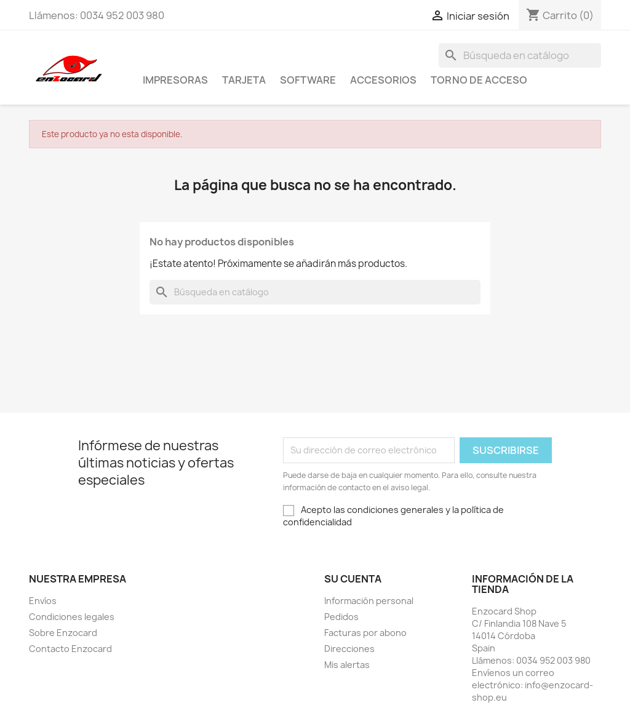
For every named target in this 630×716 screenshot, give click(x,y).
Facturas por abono (365, 632)
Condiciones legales (71, 617)
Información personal (368, 601)
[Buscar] (520, 55)
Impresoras (175, 80)
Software (308, 80)
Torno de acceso (479, 80)
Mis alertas (347, 664)
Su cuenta (352, 579)
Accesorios (383, 80)
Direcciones (349, 648)
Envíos (43, 601)
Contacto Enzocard (70, 648)
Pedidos (341, 617)
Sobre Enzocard (63, 632)
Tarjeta (244, 80)
